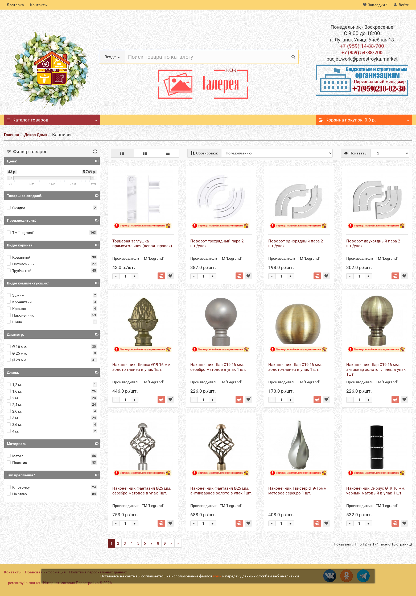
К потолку (18, 487)
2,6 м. (14, 411)
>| (178, 543)
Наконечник (20, 315)
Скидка (16, 208)
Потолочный (21, 264)
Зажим (15, 295)
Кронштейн (19, 302)
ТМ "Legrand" (20, 232)
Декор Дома (35, 134)
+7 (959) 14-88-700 (362, 46)
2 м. (13, 398)
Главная (11, 134)
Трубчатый (19, 270)
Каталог (52, 119)
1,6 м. (14, 391)
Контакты (39, 5)
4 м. (13, 431)
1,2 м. (14, 385)
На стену (17, 494)
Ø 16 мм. (17, 347)
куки (217, 576)
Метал (15, 456)
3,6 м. (14, 424)
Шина (14, 322)
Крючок (16, 309)
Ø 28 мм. (17, 360)
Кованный (18, 257)
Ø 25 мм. (17, 353)
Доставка (15, 5)
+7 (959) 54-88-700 (361, 52)
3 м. (13, 418)
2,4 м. (14, 404)
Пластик (17, 462)
